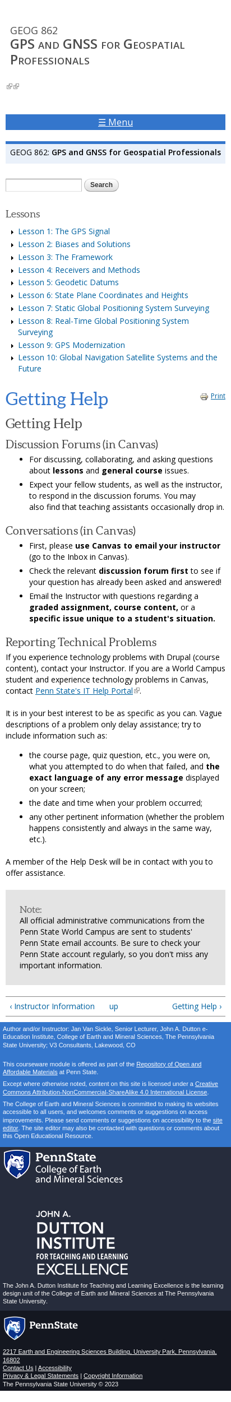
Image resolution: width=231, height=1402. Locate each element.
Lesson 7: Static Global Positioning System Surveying (113, 308)
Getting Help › (196, 1006)
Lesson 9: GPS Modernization (71, 345)
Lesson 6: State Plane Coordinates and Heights (103, 295)
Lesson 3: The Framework (65, 257)
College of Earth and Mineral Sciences (104, 1293)
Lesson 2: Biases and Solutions (74, 244)
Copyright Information (113, 1375)
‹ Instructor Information (52, 1006)
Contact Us (18, 1367)
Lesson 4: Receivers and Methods (79, 269)
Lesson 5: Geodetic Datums (68, 282)
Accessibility (55, 1367)
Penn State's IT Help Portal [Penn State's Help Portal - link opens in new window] (87, 690)
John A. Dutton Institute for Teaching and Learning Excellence (98, 1285)
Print (212, 396)
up (113, 1006)
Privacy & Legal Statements (40, 1375)
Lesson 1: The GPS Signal (64, 231)
